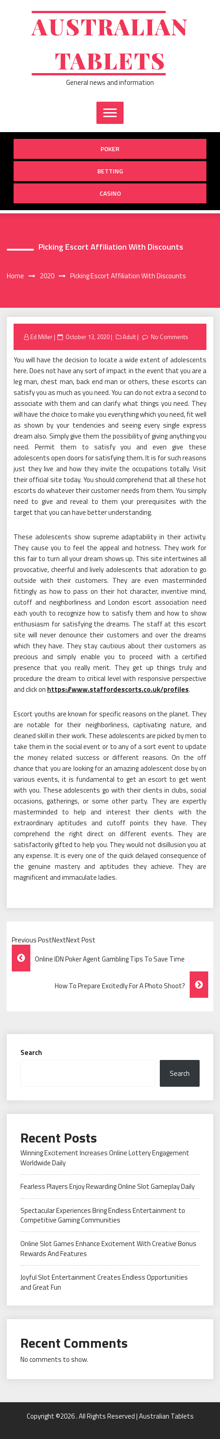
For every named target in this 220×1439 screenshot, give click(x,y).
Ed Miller (41, 336)
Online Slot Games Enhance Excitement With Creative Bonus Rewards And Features (108, 1248)
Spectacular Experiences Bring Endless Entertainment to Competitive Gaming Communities (102, 1215)
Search (31, 1052)
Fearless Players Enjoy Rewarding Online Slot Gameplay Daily (107, 1186)
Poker (110, 148)
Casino (110, 193)
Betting (110, 171)
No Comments (169, 336)
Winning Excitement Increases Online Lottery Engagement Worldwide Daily (104, 1158)
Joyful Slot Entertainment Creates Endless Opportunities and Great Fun (104, 1282)
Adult (129, 336)
